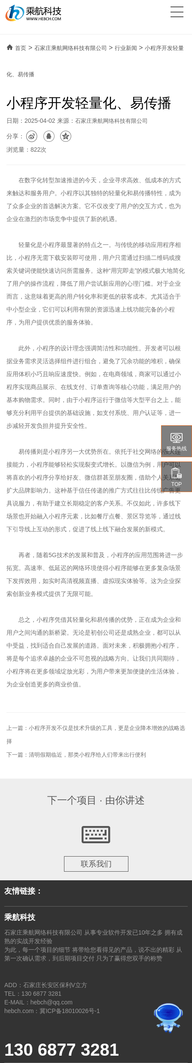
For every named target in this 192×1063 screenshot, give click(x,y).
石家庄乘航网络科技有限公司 (70, 48)
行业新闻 (126, 48)
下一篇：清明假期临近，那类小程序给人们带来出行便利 (76, 754)
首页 (20, 48)
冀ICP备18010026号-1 (70, 1010)
